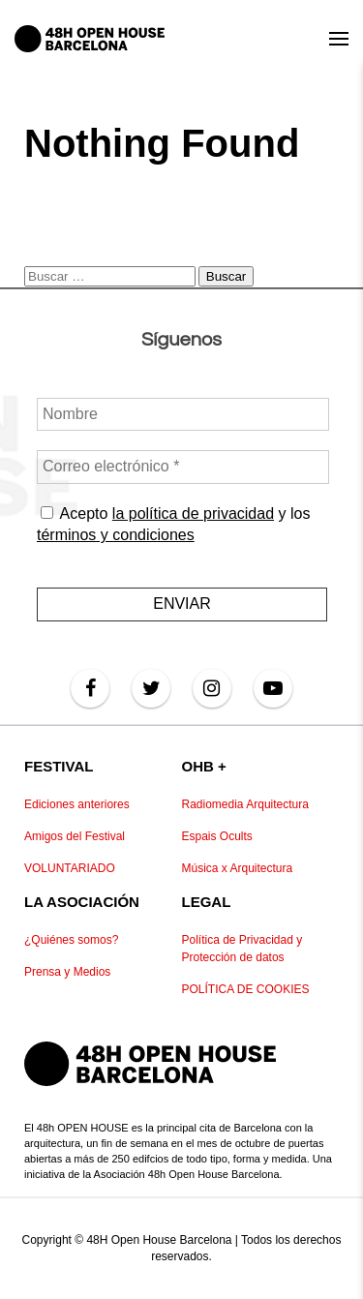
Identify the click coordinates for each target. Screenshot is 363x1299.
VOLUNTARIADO (69, 868)
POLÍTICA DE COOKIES (246, 989)
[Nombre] (183, 414)
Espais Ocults (217, 836)
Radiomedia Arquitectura (245, 804)
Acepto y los (173, 523)
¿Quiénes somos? (71, 940)
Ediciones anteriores (77, 804)
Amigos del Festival (74, 836)
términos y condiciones (116, 535)
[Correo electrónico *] (183, 466)
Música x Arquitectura (237, 868)
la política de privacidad (192, 512)
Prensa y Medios (67, 972)
